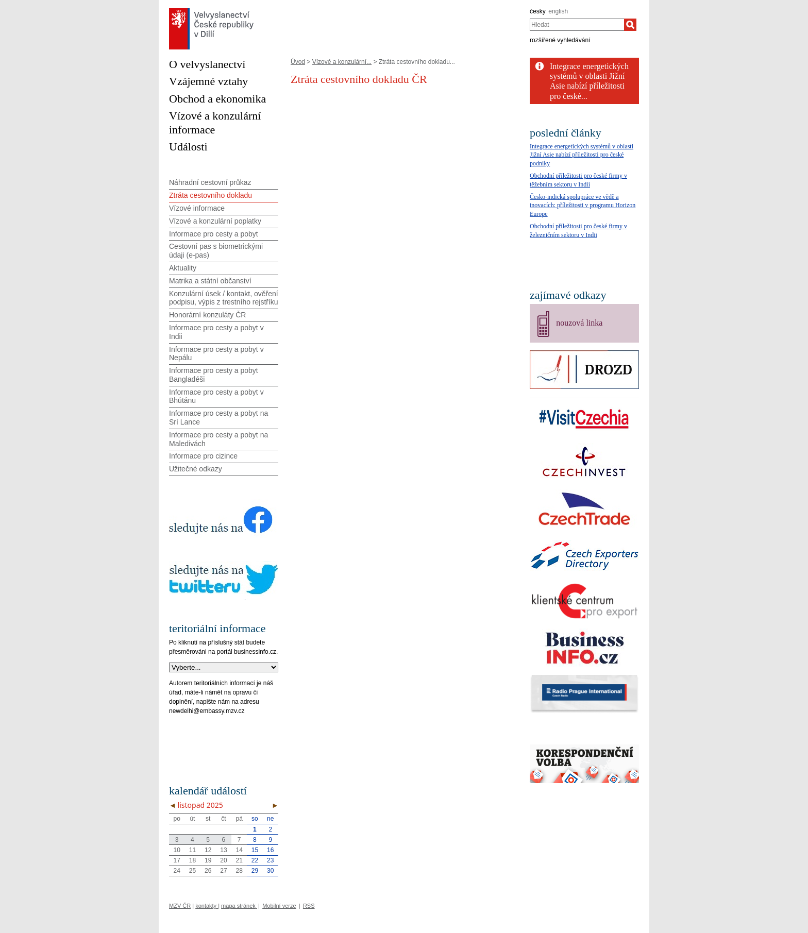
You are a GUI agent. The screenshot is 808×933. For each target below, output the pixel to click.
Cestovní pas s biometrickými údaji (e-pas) (216, 250)
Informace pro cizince (203, 456)
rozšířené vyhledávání (560, 40)
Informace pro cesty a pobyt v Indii (216, 332)
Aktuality (182, 268)
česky (538, 11)
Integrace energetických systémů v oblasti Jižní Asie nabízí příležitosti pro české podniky (581, 155)
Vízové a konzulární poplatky (215, 221)
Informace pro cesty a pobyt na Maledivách (218, 439)
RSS (309, 906)
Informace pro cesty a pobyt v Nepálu (216, 353)
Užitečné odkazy (195, 469)
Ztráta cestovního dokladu (210, 195)
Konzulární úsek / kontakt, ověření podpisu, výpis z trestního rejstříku (223, 298)
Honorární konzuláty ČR (207, 315)
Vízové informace (197, 208)
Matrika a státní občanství (210, 281)
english (558, 11)
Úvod (298, 61)
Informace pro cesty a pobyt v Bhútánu (216, 396)
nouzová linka (579, 322)
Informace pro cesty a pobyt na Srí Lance (218, 417)
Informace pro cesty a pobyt (213, 234)
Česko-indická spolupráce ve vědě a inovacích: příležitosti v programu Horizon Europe (582, 205)
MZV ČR (180, 906)
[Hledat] (630, 25)
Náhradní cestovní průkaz (210, 182)
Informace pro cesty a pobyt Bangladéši (213, 374)
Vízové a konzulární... (342, 61)
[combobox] (577, 25)
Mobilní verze (279, 906)
